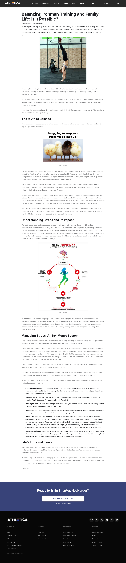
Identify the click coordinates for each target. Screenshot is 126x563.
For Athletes (42, 535)
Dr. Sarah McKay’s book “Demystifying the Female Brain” (43, 319)
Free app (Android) (69, 535)
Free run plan (42, 539)
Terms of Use (97, 545)
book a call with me (61, 463)
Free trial (41, 532)
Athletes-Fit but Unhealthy (44, 239)
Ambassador (11, 549)
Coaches (45, 3)
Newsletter (11, 542)
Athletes (35, 3)
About (9, 532)
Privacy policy (97, 542)
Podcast (82, 3)
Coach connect (68, 545)
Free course (67, 539)
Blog (73, 3)
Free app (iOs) (68, 532)
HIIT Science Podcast (14, 545)
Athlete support (97, 532)
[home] (12, 3)
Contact (95, 539)
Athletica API (11, 535)
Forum (65, 3)
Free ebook (67, 542)
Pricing (91, 3)
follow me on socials (44, 463)
